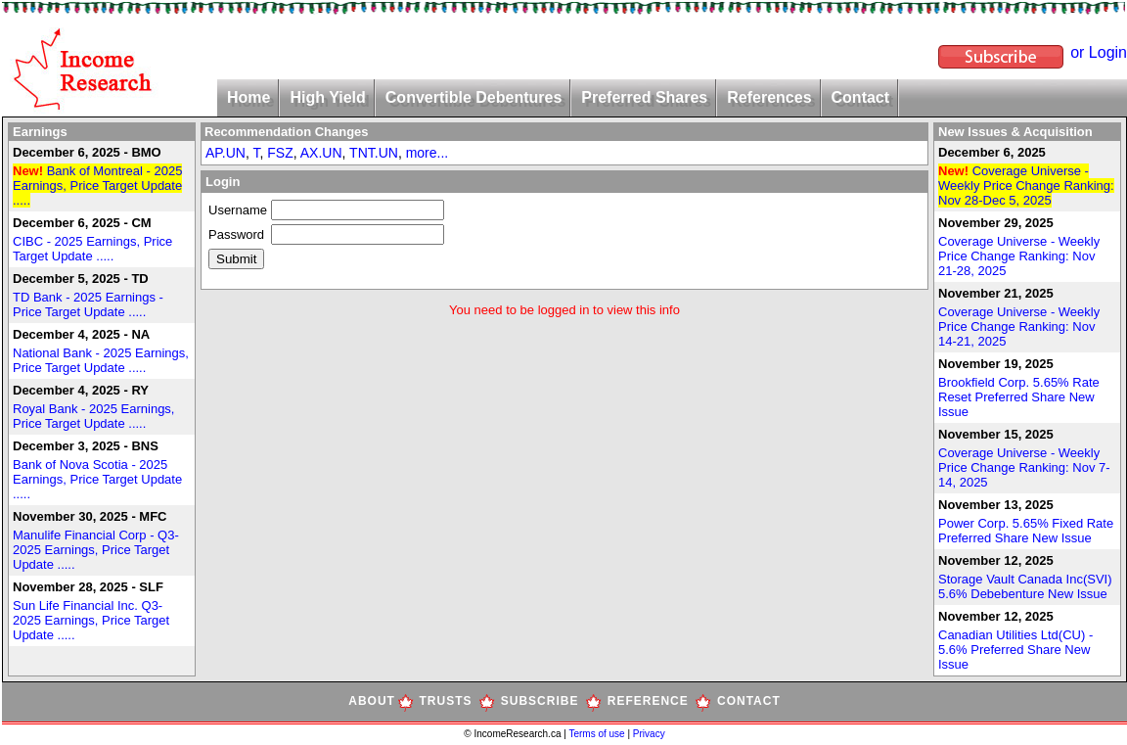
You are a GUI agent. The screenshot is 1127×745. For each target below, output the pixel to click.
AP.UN (225, 153)
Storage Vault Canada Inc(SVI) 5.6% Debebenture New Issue (1025, 586)
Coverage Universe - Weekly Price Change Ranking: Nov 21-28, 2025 (1019, 256)
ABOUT (371, 701)
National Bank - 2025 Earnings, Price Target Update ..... (101, 360)
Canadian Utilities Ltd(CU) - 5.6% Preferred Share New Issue (1015, 650)
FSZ (280, 153)
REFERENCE (648, 701)
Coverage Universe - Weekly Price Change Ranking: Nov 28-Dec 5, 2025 (1026, 185)
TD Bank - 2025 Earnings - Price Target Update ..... (88, 304)
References (769, 97)
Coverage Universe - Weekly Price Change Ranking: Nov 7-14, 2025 (1024, 467)
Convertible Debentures (473, 97)
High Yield (327, 97)
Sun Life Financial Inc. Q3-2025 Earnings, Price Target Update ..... (91, 620)
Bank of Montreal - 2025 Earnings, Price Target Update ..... (97, 185)
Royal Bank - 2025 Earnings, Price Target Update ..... (93, 416)
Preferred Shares (644, 97)
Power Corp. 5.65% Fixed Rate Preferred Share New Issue (1025, 530)
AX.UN (321, 153)
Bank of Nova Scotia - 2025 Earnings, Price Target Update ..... (97, 479)
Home (248, 97)
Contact (861, 97)
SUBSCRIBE (540, 701)
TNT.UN (373, 153)
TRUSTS (446, 701)
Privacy (649, 733)
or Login (1098, 52)
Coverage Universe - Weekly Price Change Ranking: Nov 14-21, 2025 (1019, 326)
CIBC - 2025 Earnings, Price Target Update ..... (92, 248)
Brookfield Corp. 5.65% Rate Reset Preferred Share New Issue (1019, 397)
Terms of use (597, 733)
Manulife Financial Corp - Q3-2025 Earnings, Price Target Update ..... (96, 550)
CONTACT (749, 701)
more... (427, 153)
